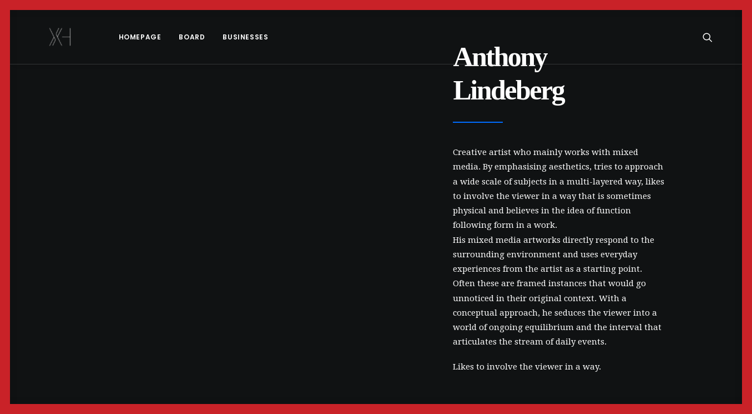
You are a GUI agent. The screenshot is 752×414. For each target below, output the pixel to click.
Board (163, 37)
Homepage (111, 37)
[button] (713, 37)
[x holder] (46, 37)
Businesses (216, 37)
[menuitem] (111, 37)
